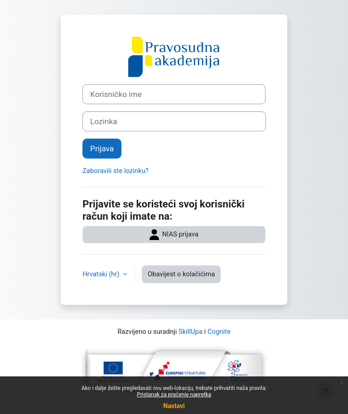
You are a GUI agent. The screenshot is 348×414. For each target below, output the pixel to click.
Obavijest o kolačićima (181, 274)
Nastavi (173, 405)
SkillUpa (191, 331)
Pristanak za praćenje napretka (174, 394)
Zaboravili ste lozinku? (115, 171)
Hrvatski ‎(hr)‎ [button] (101, 274)
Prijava (102, 148)
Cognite (219, 331)
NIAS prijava (174, 234)
